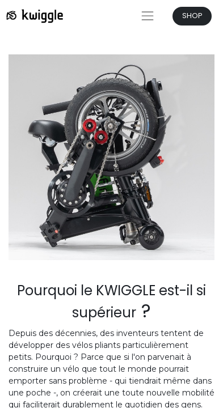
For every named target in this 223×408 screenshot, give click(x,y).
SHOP (192, 15)
